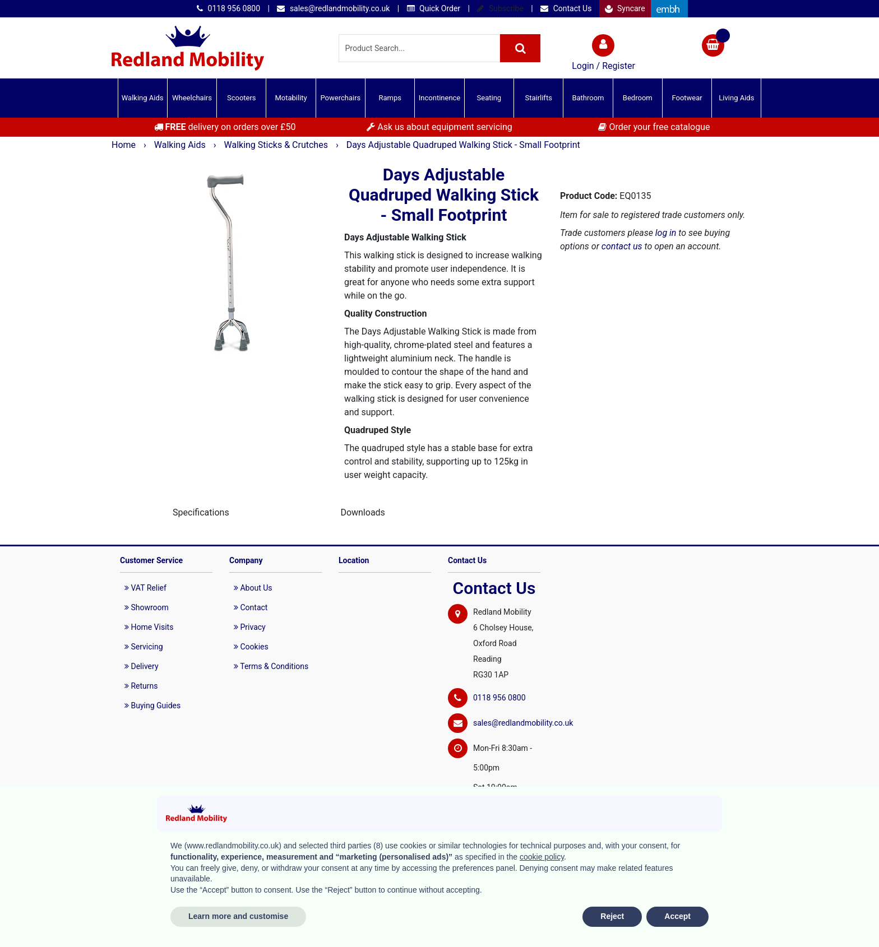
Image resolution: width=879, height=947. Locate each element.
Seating (489, 98)
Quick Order (433, 8)
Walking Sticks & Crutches (277, 145)
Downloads (362, 512)
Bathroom (588, 98)
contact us (622, 246)
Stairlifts (538, 98)
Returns (141, 685)
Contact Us (565, 8)
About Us (253, 587)
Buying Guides (152, 705)
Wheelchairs (192, 98)
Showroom (146, 607)
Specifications (201, 512)
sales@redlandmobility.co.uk (333, 8)
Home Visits (148, 627)
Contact (250, 607)
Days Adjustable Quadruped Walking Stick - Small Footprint (463, 145)
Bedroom (638, 98)
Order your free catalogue (654, 127)
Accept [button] (677, 916)
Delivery (141, 666)
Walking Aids (143, 98)
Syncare (625, 8)
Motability (291, 98)
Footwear (687, 98)
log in (666, 233)
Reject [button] (612, 916)
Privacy (250, 627)
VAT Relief (145, 587)
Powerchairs (341, 98)
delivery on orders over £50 (225, 127)
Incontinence (439, 98)
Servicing (143, 646)
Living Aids (736, 98)
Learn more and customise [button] (238, 916)
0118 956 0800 (228, 8)
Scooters (241, 98)
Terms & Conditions (271, 666)
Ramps (389, 98)
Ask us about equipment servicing (439, 127)
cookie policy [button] (542, 856)
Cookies (251, 646)
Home (125, 145)
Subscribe (500, 8)
